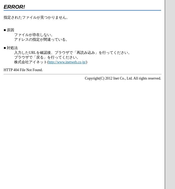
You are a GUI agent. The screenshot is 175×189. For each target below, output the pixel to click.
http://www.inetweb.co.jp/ (67, 62)
